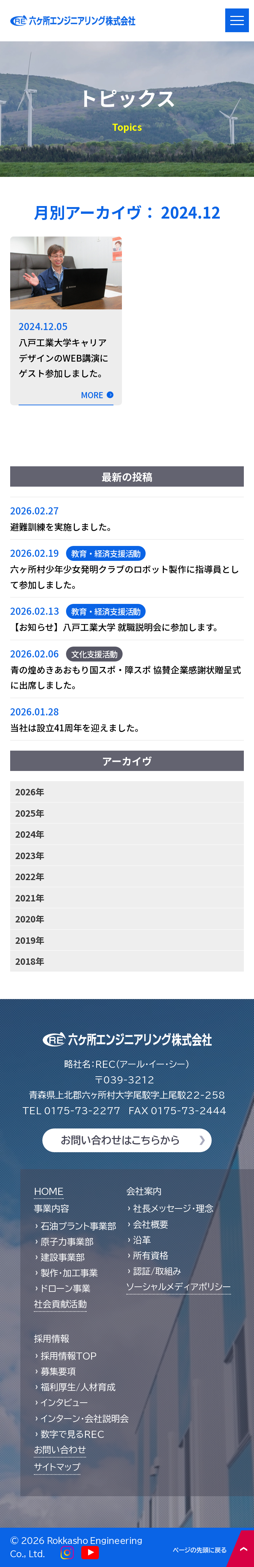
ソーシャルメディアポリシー (178, 1286)
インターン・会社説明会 (85, 1418)
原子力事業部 (67, 1241)
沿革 (142, 1240)
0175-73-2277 (71, 1110)
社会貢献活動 (60, 1304)
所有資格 (150, 1255)
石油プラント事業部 (78, 1226)
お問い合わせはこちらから (120, 1140)
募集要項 (58, 1371)
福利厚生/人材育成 (78, 1387)
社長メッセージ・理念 (173, 1208)
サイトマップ (57, 1467)
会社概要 (150, 1224)
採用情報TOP (69, 1355)
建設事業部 (63, 1257)
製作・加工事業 (69, 1272)
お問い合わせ (60, 1449)
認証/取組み (157, 1271)
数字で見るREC (72, 1434)
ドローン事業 (65, 1288)
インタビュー (64, 1402)
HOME (49, 1191)
